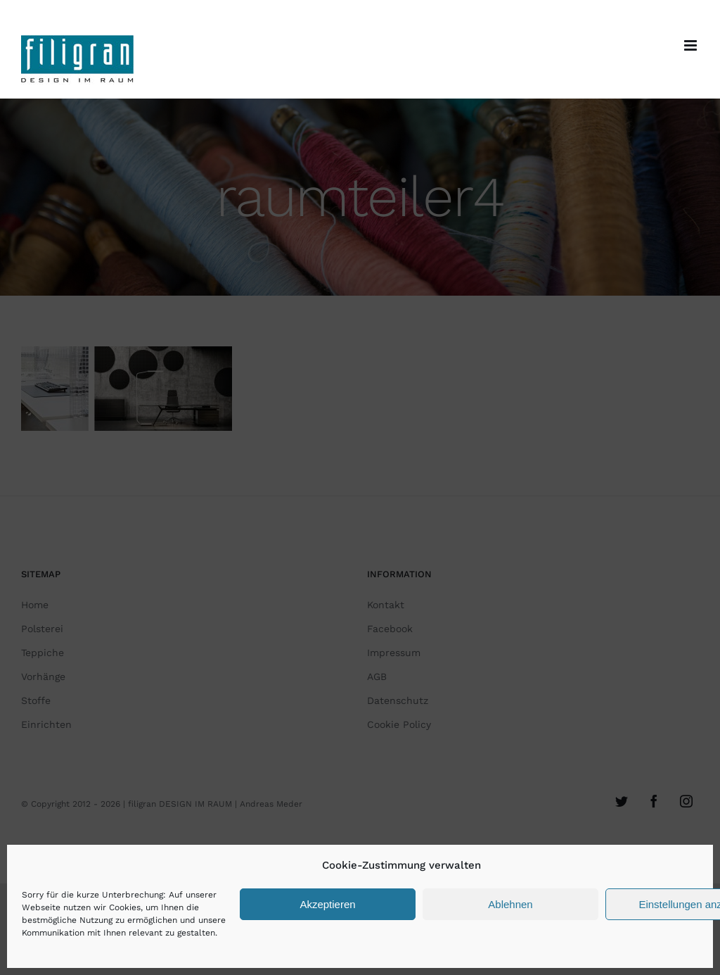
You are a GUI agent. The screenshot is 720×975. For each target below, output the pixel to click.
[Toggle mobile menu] (691, 45)
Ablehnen (510, 904)
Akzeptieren (327, 904)
